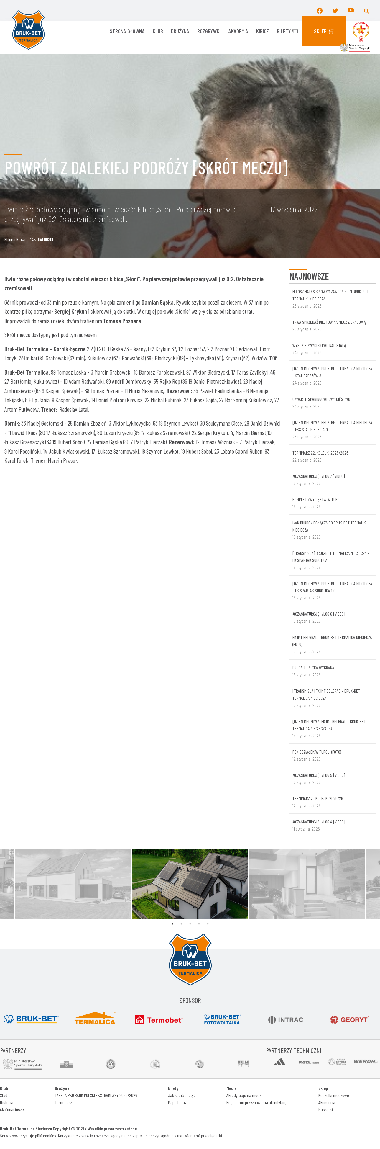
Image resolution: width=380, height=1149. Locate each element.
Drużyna (180, 31)
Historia (6, 1102)
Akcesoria (326, 1102)
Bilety (287, 31)
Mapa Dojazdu (179, 1102)
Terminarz (63, 1102)
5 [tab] (208, 924)
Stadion (6, 1095)
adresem (88, 334)
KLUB (158, 31)
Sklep (324, 31)
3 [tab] (190, 924)
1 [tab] (172, 924)
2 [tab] (181, 924)
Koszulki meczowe (333, 1095)
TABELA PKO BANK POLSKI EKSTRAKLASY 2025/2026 (96, 1095)
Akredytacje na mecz (243, 1095)
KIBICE (262, 31)
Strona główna (127, 31)
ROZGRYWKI (209, 31)
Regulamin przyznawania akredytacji (257, 1102)
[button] (367, 10)
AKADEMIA (238, 31)
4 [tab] (199, 924)
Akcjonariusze (12, 1109)
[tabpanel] (190, 884)
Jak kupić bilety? (181, 1095)
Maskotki (325, 1109)
